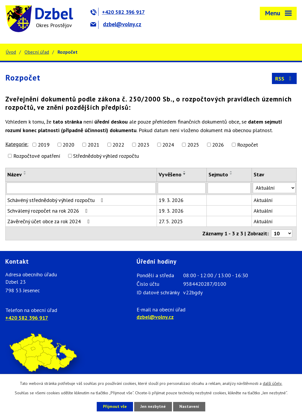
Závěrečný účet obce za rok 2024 (49, 221)
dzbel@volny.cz (115, 24)
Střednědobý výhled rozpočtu (106, 155)
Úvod (11, 52)
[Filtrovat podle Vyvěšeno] (182, 188)
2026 (218, 144)
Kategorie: (16, 144)
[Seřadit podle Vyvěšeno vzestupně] (184, 171)
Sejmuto (218, 174)
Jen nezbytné (153, 406)
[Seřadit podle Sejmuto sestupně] (231, 174)
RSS (284, 78)
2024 (168, 144)
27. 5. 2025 (171, 221)
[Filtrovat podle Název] (81, 188)
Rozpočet (247, 144)
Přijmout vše (115, 406)
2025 (193, 144)
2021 (93, 144)
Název (14, 174)
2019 (44, 144)
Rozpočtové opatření (36, 155)
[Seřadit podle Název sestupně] (25, 174)
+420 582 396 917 (117, 12)
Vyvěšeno (170, 174)
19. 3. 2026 (171, 200)
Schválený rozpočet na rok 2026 (48, 210)
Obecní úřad (36, 52)
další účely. (272, 383)
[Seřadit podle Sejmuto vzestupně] (231, 171)
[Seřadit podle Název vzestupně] (25, 171)
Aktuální (263, 200)
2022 (118, 144)
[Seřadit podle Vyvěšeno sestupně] (184, 174)
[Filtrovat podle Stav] (274, 188)
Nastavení (189, 406)
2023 (143, 144)
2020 (68, 144)
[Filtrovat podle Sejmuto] (229, 188)
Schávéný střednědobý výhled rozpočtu (56, 200)
